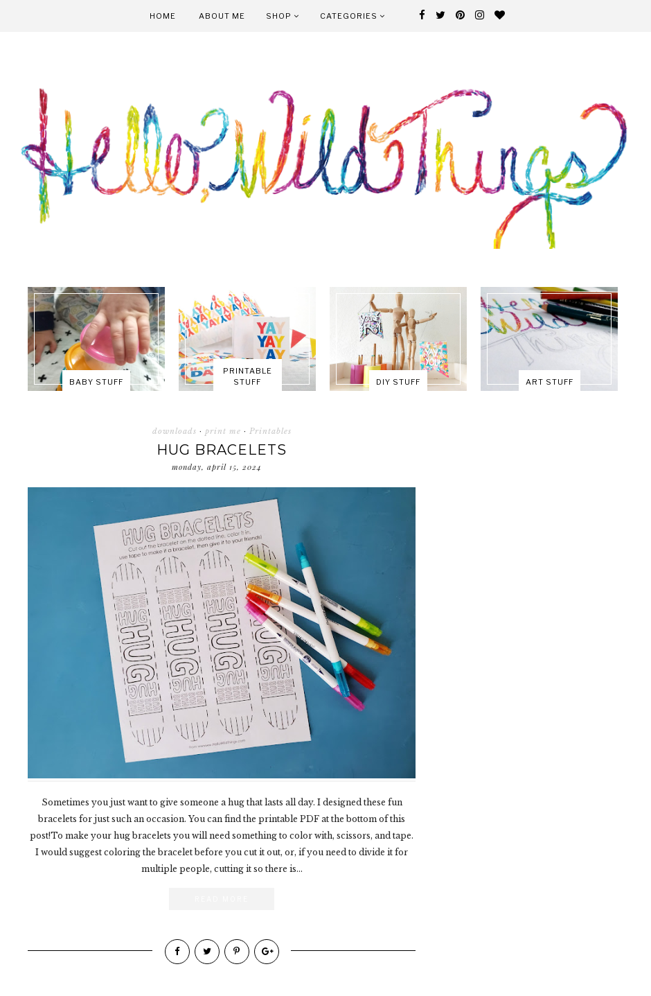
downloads (174, 431)
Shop (282, 16)
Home (163, 16)
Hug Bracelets (222, 450)
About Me (222, 16)
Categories (352, 16)
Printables (270, 431)
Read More (222, 899)
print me (223, 431)
